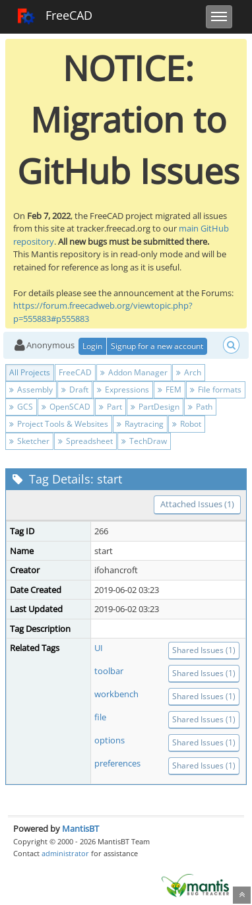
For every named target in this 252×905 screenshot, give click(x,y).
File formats (215, 389)
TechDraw (144, 441)
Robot (186, 423)
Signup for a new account (157, 346)
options (109, 740)
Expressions (123, 389)
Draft (74, 389)
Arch (188, 372)
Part (110, 406)
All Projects (29, 372)
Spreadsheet (85, 441)
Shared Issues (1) (204, 650)
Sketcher (29, 441)
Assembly (31, 389)
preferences (117, 763)
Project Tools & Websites (58, 423)
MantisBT (80, 828)
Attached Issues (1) (197, 504)
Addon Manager (134, 372)
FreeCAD (54, 16)
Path (200, 406)
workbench (116, 694)
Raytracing (140, 423)
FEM (169, 389)
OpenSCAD (66, 406)
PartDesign (155, 406)
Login (92, 346)
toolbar (108, 671)
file (100, 717)
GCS (21, 406)
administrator (65, 853)
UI (98, 648)
